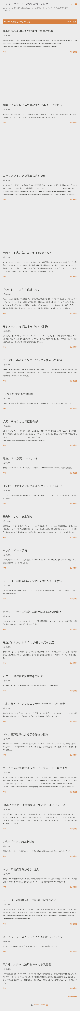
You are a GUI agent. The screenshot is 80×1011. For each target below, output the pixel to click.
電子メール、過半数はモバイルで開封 (25, 326)
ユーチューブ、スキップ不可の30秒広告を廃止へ (32, 937)
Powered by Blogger (40, 1005)
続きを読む (73, 52)
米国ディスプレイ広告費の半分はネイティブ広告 (32, 105)
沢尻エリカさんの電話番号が (20, 421)
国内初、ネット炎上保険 (17, 516)
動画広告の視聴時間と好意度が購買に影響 (28, 31)
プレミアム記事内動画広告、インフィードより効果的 (35, 768)
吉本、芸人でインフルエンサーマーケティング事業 (34, 703)
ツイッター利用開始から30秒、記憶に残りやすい (32, 581)
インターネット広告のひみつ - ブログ (25, 4)
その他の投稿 (72, 996)
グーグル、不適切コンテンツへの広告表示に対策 (32, 360)
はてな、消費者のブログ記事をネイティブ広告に (32, 486)
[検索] (70, 4)
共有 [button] (4, 52)
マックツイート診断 (15, 550)
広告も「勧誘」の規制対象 (19, 841)
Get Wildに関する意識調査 (18, 394)
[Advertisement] (40, 78)
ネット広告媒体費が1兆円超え (21, 869)
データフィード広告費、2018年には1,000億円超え (32, 611)
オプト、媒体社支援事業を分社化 (23, 676)
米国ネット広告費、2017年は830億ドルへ (27, 252)
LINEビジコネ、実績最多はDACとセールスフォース (34, 805)
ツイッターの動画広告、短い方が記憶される (30, 900)
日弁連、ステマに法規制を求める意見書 (27, 964)
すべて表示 (71, 22)
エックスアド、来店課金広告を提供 (24, 175)
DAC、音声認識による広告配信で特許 (25, 734)
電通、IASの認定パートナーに (21, 458)
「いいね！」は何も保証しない (22, 289)
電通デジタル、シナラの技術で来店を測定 (28, 642)
